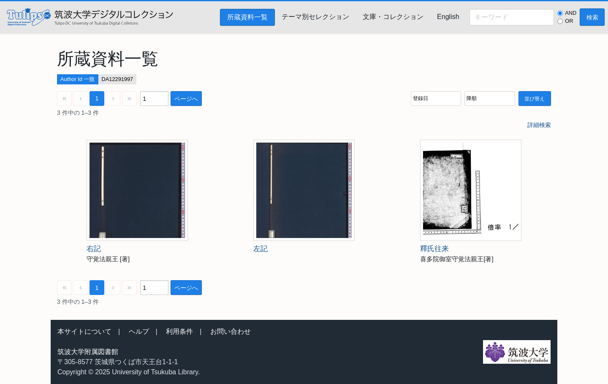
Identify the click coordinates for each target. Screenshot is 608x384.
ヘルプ (139, 331)
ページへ (186, 98)
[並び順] (436, 98)
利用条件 (179, 331)
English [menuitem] (448, 16)
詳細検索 (539, 125)
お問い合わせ (230, 331)
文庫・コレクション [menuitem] (393, 16)
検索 (592, 17)
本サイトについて (84, 331)
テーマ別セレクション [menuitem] (315, 16)
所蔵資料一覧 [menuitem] (247, 17)
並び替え (534, 99)
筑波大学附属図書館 (87, 351)
